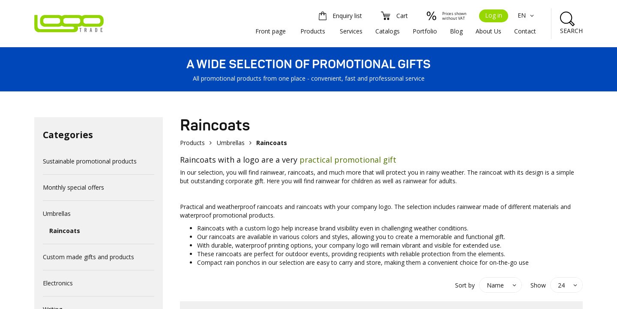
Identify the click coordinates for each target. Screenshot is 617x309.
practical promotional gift (348, 159)
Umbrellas (57, 213)
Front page (270, 31)
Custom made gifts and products (88, 257)
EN (527, 15)
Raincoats (64, 231)
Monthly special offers (73, 187)
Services (351, 31)
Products (312, 31)
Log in (493, 15)
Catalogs (387, 31)
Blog (456, 31)
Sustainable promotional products (90, 161)
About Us (488, 31)
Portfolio (425, 31)
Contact (525, 31)
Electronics (58, 283)
